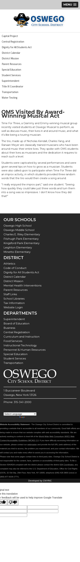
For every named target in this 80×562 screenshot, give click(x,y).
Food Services (13, 341)
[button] (70, 5)
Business (9, 327)
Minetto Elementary (17, 252)
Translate (28, 417)
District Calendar (11, 52)
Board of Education (16, 323)
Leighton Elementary (18, 247)
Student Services (11, 75)
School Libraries (14, 298)
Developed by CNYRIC (40, 480)
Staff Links (10, 294)
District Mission (10, 58)
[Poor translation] (13, 502)
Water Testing (9, 97)
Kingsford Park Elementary (21, 243)
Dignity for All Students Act (17, 47)
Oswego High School (18, 225)
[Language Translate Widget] (20, 414)
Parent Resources (11, 64)
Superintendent (10, 80)
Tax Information (14, 303)
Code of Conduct (15, 268)
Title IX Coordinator (12, 86)
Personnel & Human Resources (24, 349)
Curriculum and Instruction (21, 336)
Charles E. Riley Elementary (22, 234)
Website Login (13, 307)
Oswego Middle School (19, 230)
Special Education (11, 69)
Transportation (10, 92)
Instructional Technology (20, 345)
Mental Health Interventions (22, 285)
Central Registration (13, 41)
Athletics (9, 263)
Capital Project (10, 36)
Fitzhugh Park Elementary (21, 238)
